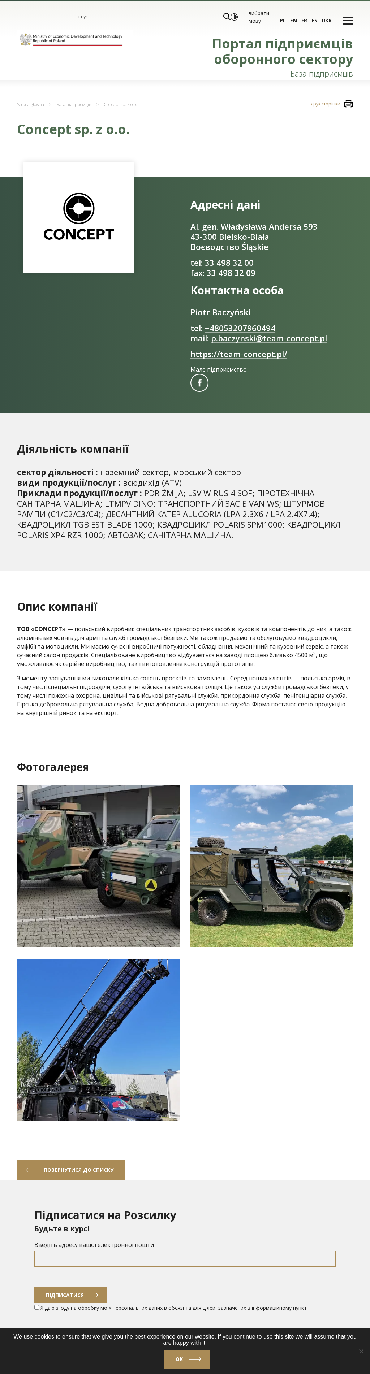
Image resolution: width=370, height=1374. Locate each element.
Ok (179, 1359)
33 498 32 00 (229, 262)
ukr (327, 20)
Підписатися (65, 1295)
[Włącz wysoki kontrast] (234, 17)
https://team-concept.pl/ (238, 354)
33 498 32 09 (231, 272)
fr (304, 20)
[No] (361, 1351)
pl (283, 20)
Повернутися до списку (78, 1169)
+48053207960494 (240, 328)
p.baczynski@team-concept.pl (269, 338)
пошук (80, 16)
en (293, 20)
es (314, 20)
